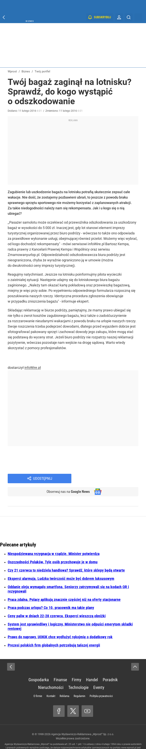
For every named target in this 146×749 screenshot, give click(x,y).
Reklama (64, 683)
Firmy (76, 667)
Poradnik (110, 667)
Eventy (98, 675)
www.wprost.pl (128, 735)
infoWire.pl (32, 368)
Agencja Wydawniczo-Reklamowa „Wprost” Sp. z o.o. (82, 721)
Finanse (60, 667)
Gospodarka (38, 667)
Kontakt (51, 683)
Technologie (78, 675)
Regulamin (79, 683)
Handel (92, 667)
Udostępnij (110, 465)
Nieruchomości (50, 675)
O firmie (37, 683)
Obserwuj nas (66, 479)
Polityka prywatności (101, 683)
